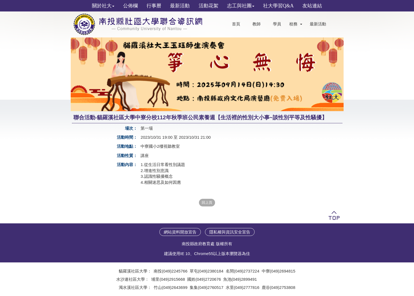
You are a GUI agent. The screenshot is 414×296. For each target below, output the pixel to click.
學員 (277, 24)
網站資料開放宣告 (180, 232)
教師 (256, 24)
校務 (293, 24)
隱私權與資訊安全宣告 (229, 232)
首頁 (236, 24)
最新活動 (318, 24)
